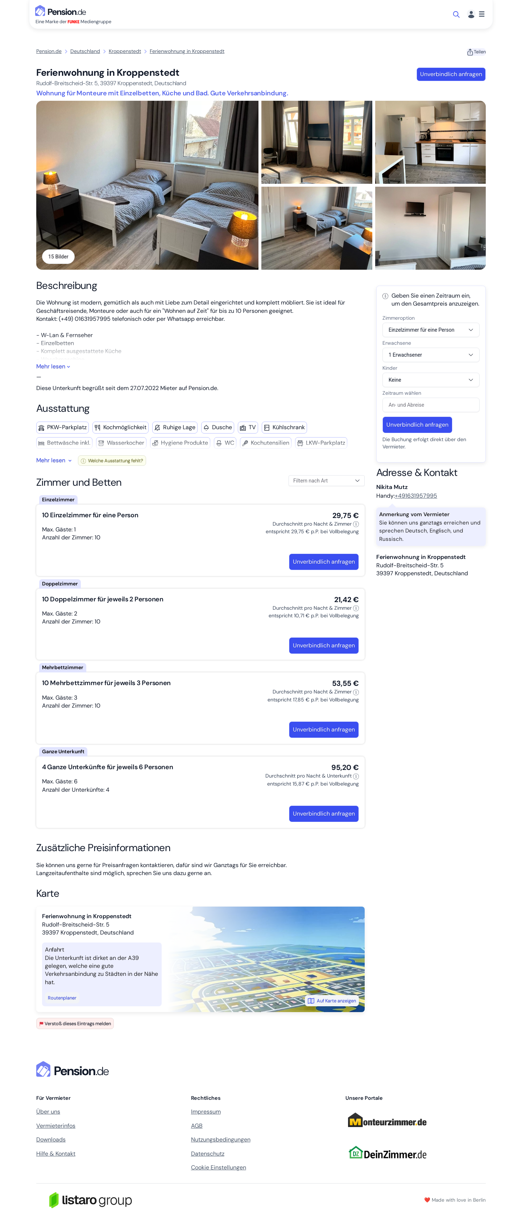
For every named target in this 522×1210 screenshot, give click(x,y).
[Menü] (476, 14)
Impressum (206, 1113)
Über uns (48, 1113)
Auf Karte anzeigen (332, 1002)
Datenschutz (207, 1155)
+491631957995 (416, 497)
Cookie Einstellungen (218, 1169)
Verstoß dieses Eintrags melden (75, 1025)
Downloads (51, 1141)
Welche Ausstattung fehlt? (112, 462)
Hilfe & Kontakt (55, 1155)
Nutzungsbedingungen (220, 1141)
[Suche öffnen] (457, 14)
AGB (197, 1127)
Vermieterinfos (55, 1127)
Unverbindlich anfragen (451, 74)
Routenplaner (62, 999)
